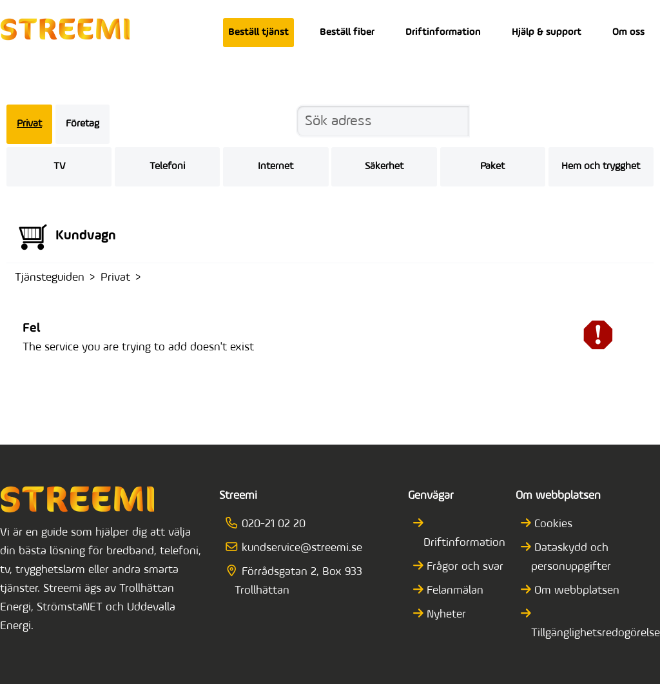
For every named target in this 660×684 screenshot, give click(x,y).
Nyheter (444, 615)
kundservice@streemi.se (298, 548)
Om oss (628, 32)
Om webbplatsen (575, 591)
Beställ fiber (347, 32)
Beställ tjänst (258, 32)
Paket (492, 166)
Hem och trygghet (600, 166)
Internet (275, 166)
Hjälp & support (546, 32)
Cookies (551, 524)
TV (59, 166)
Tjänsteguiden (49, 278)
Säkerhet (384, 166)
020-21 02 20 (270, 524)
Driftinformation (443, 32)
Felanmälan (453, 591)
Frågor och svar (463, 567)
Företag (82, 124)
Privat (29, 124)
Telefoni (167, 166)
